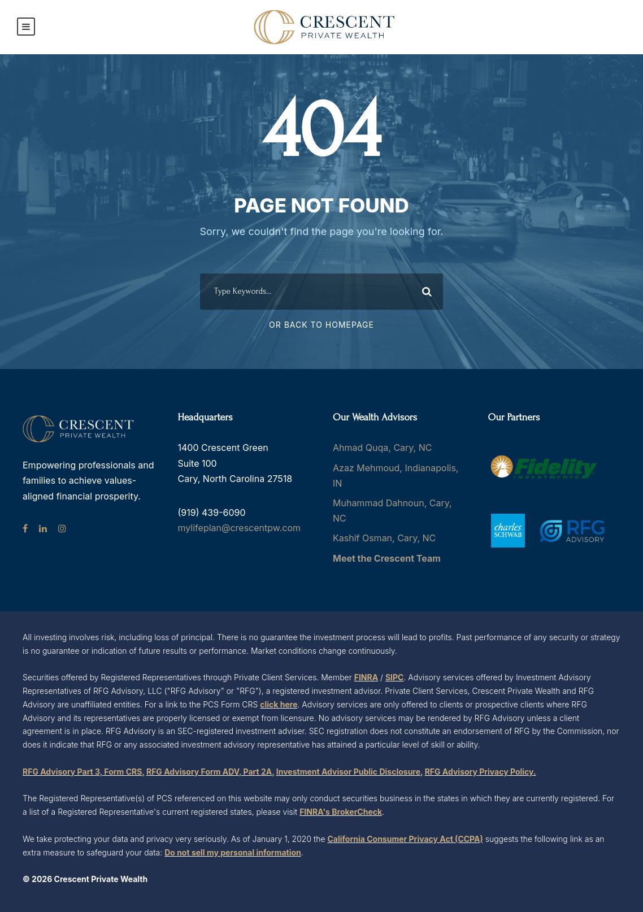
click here (278, 704)
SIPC (394, 677)
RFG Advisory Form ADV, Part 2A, (210, 771)
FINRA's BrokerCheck (340, 812)
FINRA (366, 677)
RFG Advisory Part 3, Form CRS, (84, 771)
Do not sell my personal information (232, 852)
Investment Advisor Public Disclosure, (349, 771)
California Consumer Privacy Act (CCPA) (405, 839)
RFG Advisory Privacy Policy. (480, 771)
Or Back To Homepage (321, 324)
